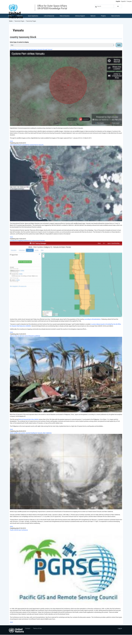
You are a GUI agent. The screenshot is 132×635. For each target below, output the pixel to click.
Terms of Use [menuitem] (38, 629)
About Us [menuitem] (19, 16)
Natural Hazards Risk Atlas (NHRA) (29, 419)
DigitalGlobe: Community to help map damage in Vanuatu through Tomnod (31, 49)
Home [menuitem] (10, 16)
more (11, 141)
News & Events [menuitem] (115, 16)
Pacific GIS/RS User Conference (19, 530)
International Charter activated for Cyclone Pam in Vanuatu (27, 145)
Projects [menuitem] (103, 16)
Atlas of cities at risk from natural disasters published (25, 336)
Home (10, 21)
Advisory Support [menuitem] (80, 16)
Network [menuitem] (93, 16)
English (118, 1)
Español (123, 1)
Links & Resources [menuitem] (49, 16)
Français (129, 1)
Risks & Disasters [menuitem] (65, 16)
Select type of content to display (19, 42)
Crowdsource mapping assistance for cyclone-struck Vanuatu (27, 241)
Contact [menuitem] (27, 629)
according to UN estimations (92, 319)
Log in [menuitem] (120, 629)
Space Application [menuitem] (33, 16)
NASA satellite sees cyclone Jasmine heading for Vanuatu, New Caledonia (31, 433)
